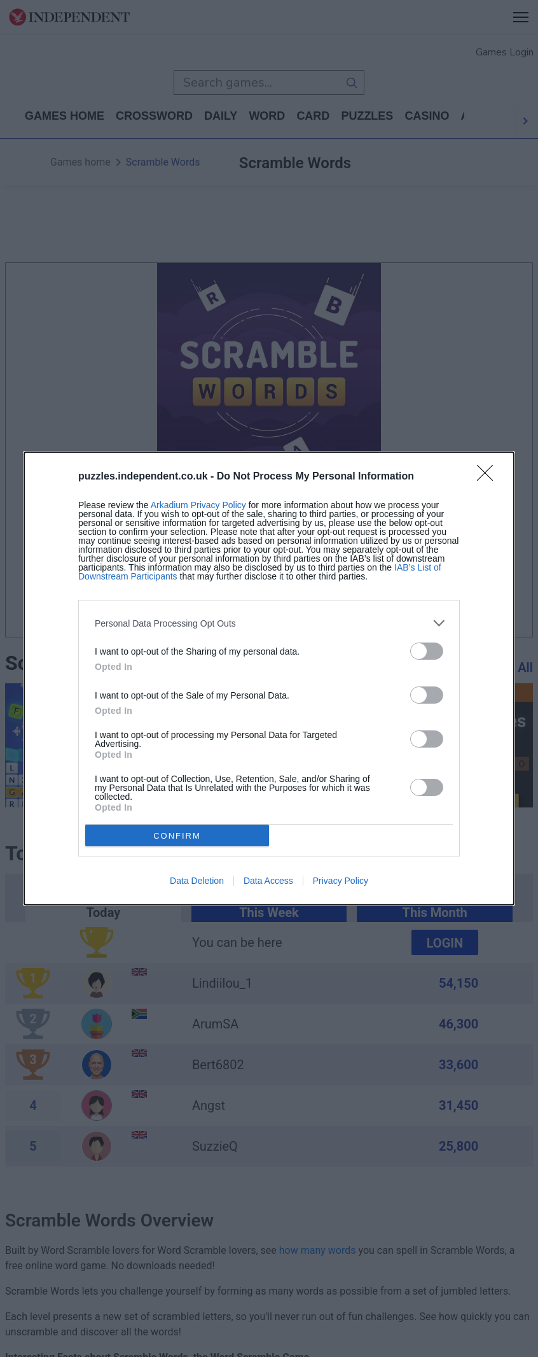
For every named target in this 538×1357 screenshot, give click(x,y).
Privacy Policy (340, 881)
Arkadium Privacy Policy (198, 505)
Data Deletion (197, 881)
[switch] (426, 651)
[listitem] (269, 623)
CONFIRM (177, 836)
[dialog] (269, 678)
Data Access (268, 881)
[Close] (489, 477)
